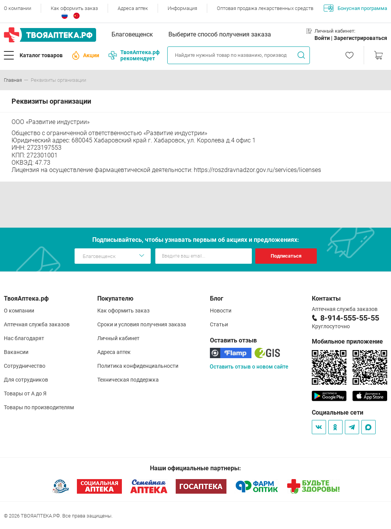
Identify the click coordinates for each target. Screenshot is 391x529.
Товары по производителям (39, 407)
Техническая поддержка (128, 380)
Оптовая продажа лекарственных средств (265, 8)
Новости (220, 310)
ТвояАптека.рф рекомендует (134, 55)
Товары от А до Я (25, 393)
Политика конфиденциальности (137, 366)
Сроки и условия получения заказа (141, 324)
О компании (17, 8)
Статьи (219, 324)
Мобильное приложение (347, 341)
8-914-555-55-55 (349, 317)
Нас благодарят (24, 338)
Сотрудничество (24, 366)
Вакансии (16, 352)
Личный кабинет (118, 338)
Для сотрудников (26, 380)
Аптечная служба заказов (37, 324)
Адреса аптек (133, 8)
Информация (182, 8)
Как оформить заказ (74, 8)
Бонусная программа (355, 8)
